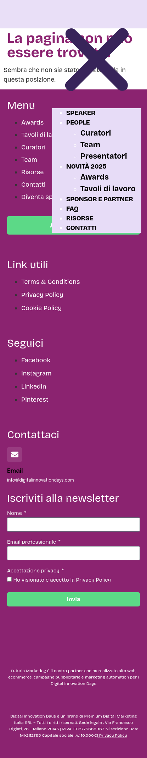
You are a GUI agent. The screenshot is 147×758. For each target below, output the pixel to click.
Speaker (81, 113)
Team (90, 144)
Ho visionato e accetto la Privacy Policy (62, 580)
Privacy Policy (113, 735)
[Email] (14, 454)
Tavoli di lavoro (108, 188)
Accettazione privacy (34, 571)
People (78, 122)
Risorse (80, 218)
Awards (94, 177)
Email (15, 471)
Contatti (81, 228)
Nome (15, 513)
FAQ (72, 209)
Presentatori (103, 156)
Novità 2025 (86, 166)
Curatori (95, 133)
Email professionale (32, 542)
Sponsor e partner (99, 199)
